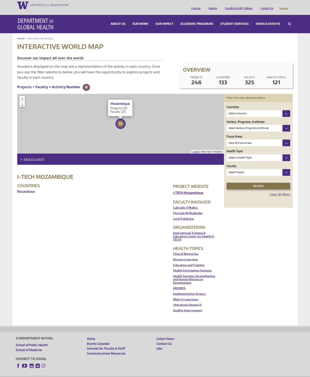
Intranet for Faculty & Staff (106, 343)
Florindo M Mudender (188, 207)
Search (289, 18)
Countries (232, 101)
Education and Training (188, 259)
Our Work (140, 18)
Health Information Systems (192, 265)
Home (21, 33)
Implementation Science (189, 288)
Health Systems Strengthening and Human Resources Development (194, 274)
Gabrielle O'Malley (185, 202)
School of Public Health (32, 339)
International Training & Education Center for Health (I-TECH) (194, 231)
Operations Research (187, 299)
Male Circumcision (185, 293)
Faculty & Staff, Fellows (237, 5)
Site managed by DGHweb (116, 373)
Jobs (159, 343)
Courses (195, 5)
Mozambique (26, 185)
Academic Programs (196, 18)
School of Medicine (29, 344)
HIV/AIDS (179, 282)
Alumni (212, 5)
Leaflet (196, 146)
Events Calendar (98, 338)
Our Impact (164, 18)
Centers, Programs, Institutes (245, 116)
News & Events (268, 18)
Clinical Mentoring (185, 248)
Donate (283, 5)
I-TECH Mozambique (188, 187)
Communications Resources (106, 347)
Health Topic (234, 145)
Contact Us (265, 5)
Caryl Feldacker (183, 213)
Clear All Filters (280, 189)
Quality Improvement (187, 304)
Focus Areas (234, 130)
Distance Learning (185, 253)
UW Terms (90, 373)
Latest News (165, 333)
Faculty (231, 160)
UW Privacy (73, 373)
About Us (118, 18)
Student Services (234, 18)
